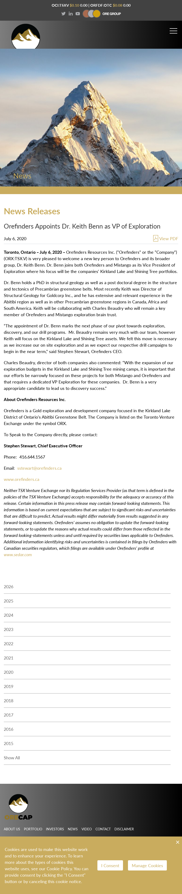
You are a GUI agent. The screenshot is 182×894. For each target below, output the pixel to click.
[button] (173, 29)
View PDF (165, 238)
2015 (8, 743)
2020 (8, 672)
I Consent (110, 865)
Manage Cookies (147, 865)
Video (87, 829)
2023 (8, 629)
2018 (8, 700)
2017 (8, 715)
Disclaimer (124, 829)
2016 (8, 729)
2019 (8, 686)
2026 (8, 586)
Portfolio (33, 829)
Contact (103, 829)
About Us (12, 829)
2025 (8, 601)
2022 (8, 643)
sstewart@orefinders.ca (39, 468)
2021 (8, 658)
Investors (55, 829)
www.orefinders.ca (21, 479)
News (73, 829)
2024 (8, 615)
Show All (12, 757)
